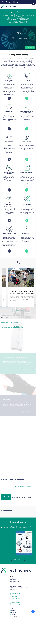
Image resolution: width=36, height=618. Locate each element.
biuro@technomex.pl (16, 602)
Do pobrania (14, 616)
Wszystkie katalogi (17, 559)
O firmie (13, 614)
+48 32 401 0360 (16, 598)
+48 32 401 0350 (16, 593)
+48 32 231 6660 (16, 595)
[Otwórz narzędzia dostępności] (33, 611)
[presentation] (2, 541)
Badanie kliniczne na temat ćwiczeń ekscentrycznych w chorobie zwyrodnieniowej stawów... (15, 293)
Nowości (13, 610)
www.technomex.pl (16, 604)
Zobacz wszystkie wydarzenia (24, 487)
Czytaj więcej (25, 47)
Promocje (13, 612)
